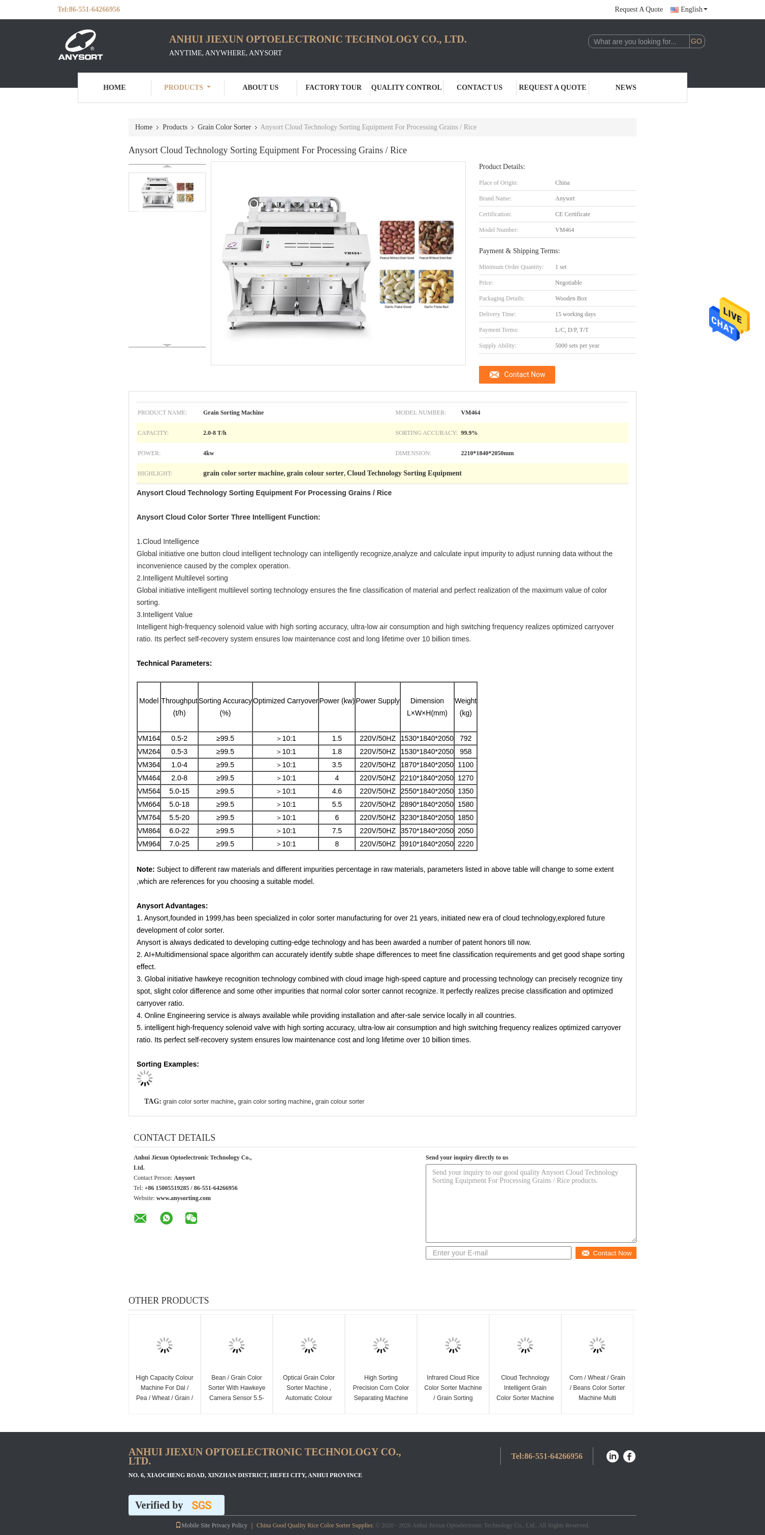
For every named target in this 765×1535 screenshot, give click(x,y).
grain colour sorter (340, 1101)
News (626, 87)
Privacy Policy (229, 1525)
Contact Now (525, 374)
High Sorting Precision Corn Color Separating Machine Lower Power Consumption (381, 1398)
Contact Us (479, 87)
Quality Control (406, 87)
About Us (260, 87)
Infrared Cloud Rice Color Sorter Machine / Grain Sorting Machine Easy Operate (453, 1398)
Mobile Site (192, 1525)
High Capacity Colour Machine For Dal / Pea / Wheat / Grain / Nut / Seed (164, 1393)
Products (187, 87)
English (694, 9)
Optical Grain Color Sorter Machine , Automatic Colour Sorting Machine (309, 1393)
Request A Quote (639, 9)
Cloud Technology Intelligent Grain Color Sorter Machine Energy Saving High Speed (525, 1398)
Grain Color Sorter (224, 127)
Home (114, 87)
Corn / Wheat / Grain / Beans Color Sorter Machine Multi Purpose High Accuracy (597, 1398)
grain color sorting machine (274, 1101)
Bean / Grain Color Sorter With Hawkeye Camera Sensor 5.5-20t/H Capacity (237, 1393)
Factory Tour (333, 87)
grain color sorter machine (198, 1101)
